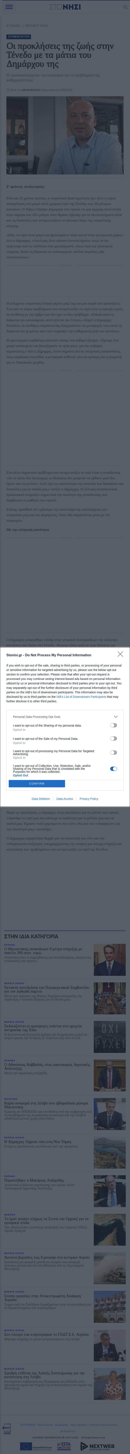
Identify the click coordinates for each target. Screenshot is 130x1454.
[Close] (122, 655)
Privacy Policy (89, 798)
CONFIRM (37, 783)
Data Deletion (41, 798)
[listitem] (65, 716)
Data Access (64, 798)
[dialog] (65, 727)
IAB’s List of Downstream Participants (81, 696)
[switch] (113, 725)
